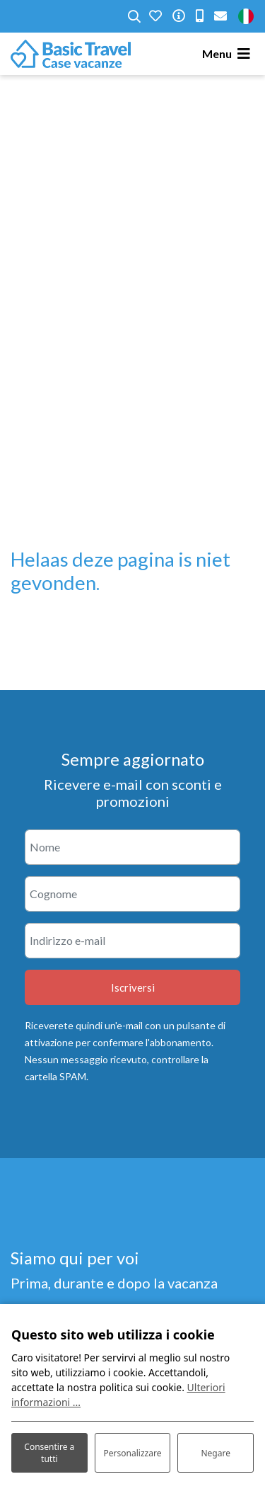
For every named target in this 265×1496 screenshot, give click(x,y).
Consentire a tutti (49, 1453)
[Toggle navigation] (228, 53)
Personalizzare (133, 1453)
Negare (215, 1453)
